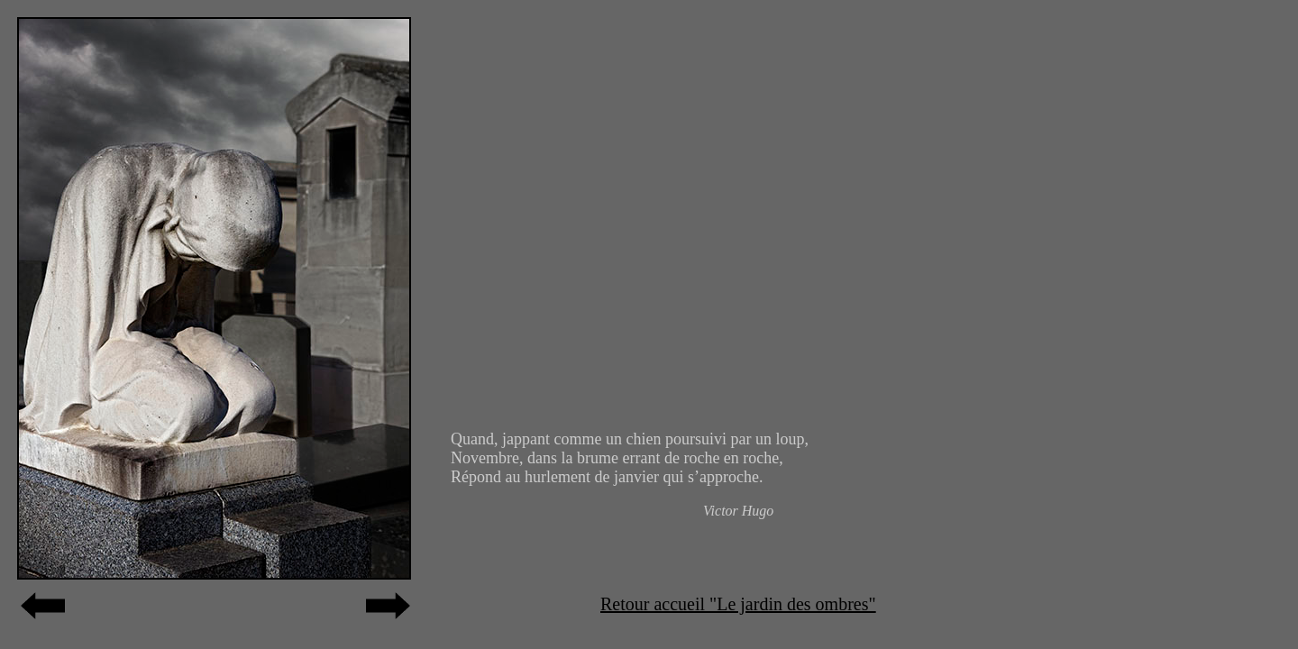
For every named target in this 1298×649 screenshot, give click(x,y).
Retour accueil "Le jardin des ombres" (738, 604)
